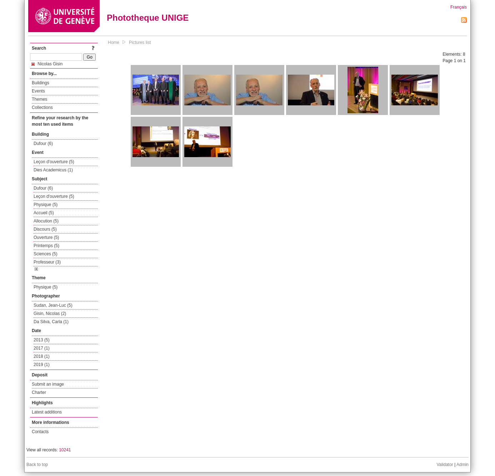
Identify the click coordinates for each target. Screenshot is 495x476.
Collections (42, 107)
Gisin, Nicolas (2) (50, 313)
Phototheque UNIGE (148, 17)
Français (458, 7)
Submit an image (48, 384)
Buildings (40, 82)
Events (38, 91)
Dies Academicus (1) (53, 169)
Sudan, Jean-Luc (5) (53, 305)
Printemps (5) (46, 245)
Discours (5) (45, 229)
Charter (39, 392)
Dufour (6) (43, 143)
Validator (444, 464)
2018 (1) (42, 356)
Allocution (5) (46, 221)
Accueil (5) (44, 212)
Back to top (37, 464)
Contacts (40, 431)
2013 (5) (42, 339)
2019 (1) (42, 364)
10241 (65, 449)
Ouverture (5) (46, 237)
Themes (39, 99)
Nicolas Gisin (46, 63)
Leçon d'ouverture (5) (54, 161)
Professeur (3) (47, 262)
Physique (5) (46, 204)
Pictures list (140, 42)
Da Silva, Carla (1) (51, 321)
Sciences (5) (46, 253)
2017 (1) (42, 348)
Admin (462, 464)
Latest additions (47, 412)
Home (113, 42)
